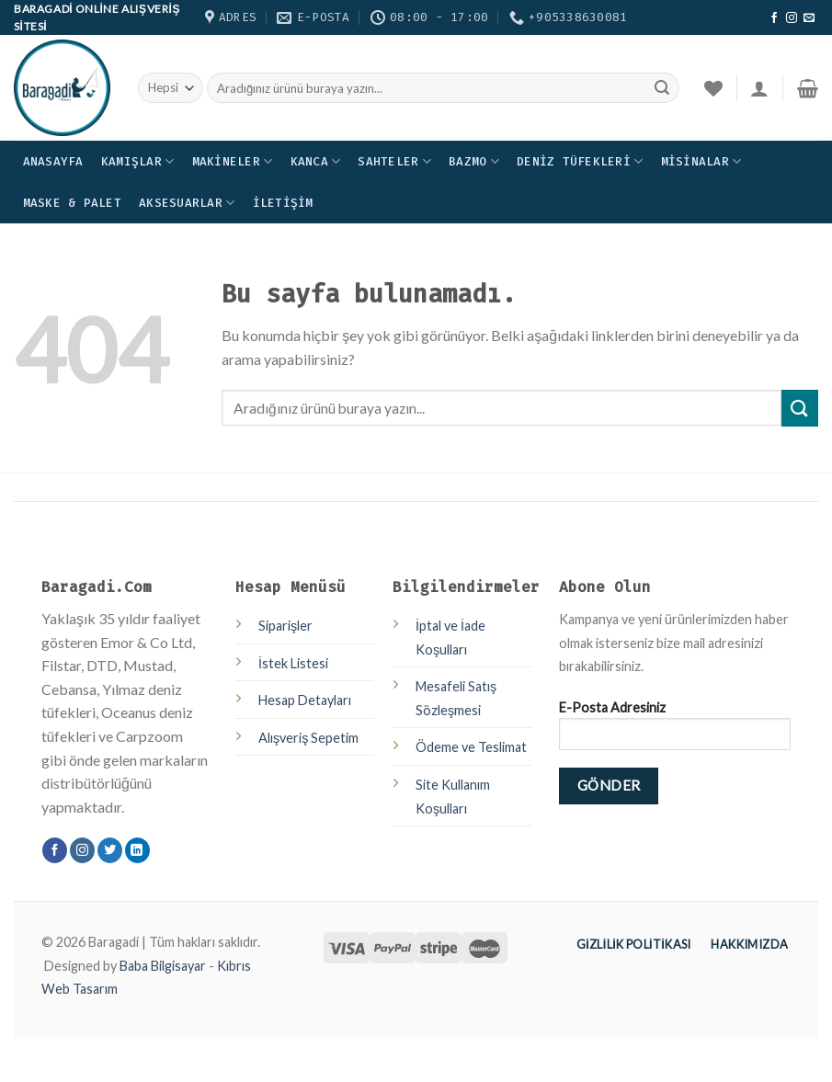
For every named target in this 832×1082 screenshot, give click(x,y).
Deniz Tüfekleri (580, 161)
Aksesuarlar (186, 202)
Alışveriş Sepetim (308, 738)
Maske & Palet (72, 203)
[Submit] (799, 408)
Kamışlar (138, 161)
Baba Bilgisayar (163, 966)
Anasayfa (53, 161)
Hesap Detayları (304, 700)
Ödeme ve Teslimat (471, 747)
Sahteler (394, 161)
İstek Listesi (293, 663)
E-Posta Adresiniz (675, 731)
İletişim (283, 203)
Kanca (316, 161)
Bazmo (474, 161)
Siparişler (285, 625)
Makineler (232, 161)
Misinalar (701, 161)
